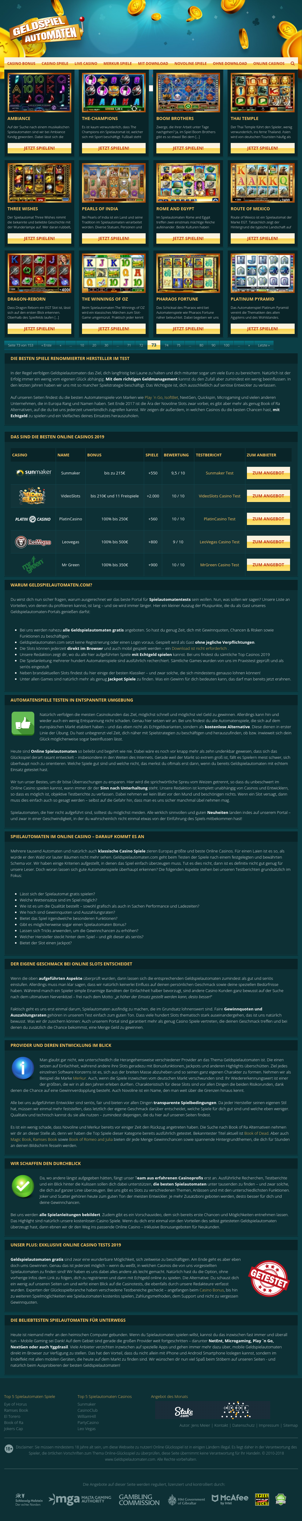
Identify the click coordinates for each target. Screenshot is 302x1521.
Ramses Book (45, 1139)
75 (179, 345)
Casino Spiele (55, 63)
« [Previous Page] (61, 345)
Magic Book (21, 1139)
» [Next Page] (249, 345)
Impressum (269, 1425)
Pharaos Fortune (177, 299)
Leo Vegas (87, 1428)
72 (141, 345)
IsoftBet (171, 397)
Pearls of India (100, 209)
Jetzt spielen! (39, 148)
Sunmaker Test (219, 473)
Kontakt (221, 1425)
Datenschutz (243, 1425)
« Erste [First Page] (47, 345)
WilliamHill (87, 1416)
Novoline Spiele (190, 63)
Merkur (79, 1078)
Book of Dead (256, 1133)
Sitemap (290, 1425)
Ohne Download (230, 63)
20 (94, 345)
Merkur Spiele (117, 63)
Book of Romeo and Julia (91, 1139)
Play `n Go (153, 397)
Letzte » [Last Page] (264, 345)
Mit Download (153, 63)
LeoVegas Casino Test (220, 542)
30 (106, 345)
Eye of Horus (15, 1404)
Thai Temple (244, 118)
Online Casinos (269, 63)
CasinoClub (88, 1410)
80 (201, 345)
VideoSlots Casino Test (219, 496)
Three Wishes (23, 209)
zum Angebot (268, 473)
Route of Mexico (250, 209)
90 (213, 345)
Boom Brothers (175, 118)
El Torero (12, 1416)
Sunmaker (87, 1404)
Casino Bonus (21, 63)
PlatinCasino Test (220, 519)
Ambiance (19, 118)
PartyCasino (88, 1422)
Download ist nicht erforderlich (199, 648)
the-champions (100, 118)
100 (226, 345)
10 (82, 345)
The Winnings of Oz (105, 299)
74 (167, 345)
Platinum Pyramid (252, 299)
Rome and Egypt (175, 209)
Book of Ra (14, 1422)
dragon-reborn (27, 299)
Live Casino (86, 63)
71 (129, 345)
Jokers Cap (13, 1428)
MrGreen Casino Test (219, 565)
